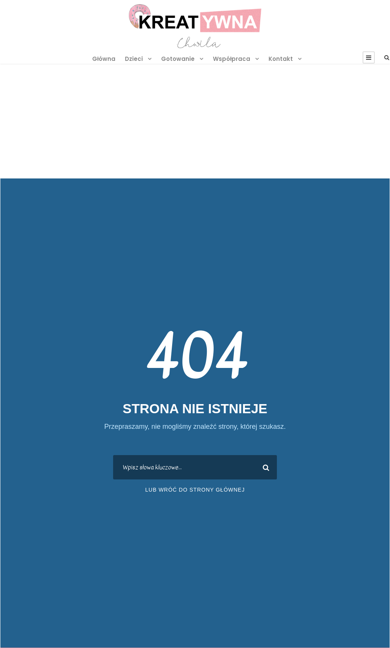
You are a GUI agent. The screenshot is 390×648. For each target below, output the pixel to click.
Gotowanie (178, 59)
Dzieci (134, 59)
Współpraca (231, 59)
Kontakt (281, 59)
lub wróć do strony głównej (195, 490)
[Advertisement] (195, 121)
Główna (103, 59)
